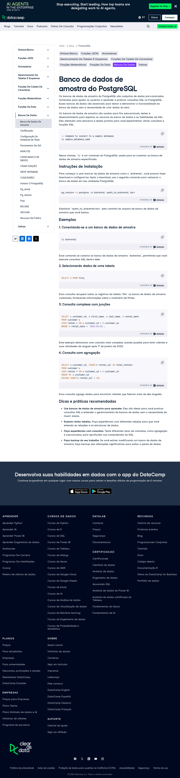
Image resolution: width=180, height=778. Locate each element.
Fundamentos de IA (104, 612)
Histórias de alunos (59, 651)
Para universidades (13, 664)
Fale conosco (55, 683)
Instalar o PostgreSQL (31, 183)
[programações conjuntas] (92, 26)
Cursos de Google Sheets (62, 580)
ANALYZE (25, 151)
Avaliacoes (8, 548)
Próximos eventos (147, 529)
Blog (140, 535)
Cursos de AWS (56, 567)
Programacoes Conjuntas (152, 542)
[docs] (30, 26)
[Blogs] (7, 26)
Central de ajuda (57, 725)
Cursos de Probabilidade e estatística (63, 627)
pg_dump (25, 189)
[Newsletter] (116, 26)
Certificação (26, 130)
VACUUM (25, 212)
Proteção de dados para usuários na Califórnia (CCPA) (87, 768)
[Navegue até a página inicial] (13, 17)
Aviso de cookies (46, 768)
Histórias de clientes (14, 718)
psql (22, 201)
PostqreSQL (84, 46)
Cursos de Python (58, 523)
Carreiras (53, 657)
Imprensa (53, 670)
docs (71, 46)
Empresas (8, 657)
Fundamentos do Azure (106, 606)
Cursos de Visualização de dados (67, 606)
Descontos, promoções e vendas (21, 670)
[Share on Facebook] (29, 238)
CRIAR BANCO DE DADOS (29, 159)
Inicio (62, 46)
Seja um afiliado (57, 732)
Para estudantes (12, 651)
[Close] (176, 6)
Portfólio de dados (148, 580)
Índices (143, 64)
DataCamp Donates (14, 683)
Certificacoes (100, 558)
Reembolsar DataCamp (16, 677)
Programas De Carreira (16, 555)
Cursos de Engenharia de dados (66, 619)
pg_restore (25, 195)
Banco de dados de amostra (30, 123)
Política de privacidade (22, 768)
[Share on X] (36, 238)
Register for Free (160, 6)
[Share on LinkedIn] (22, 238)
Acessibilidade (126, 768)
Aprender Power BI (13, 535)
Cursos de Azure (57, 561)
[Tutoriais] (18, 26)
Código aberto (145, 561)
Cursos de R (55, 529)
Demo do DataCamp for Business (157, 574)
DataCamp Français (59, 709)
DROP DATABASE (29, 172)
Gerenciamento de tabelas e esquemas (84, 59)
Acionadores (109, 53)
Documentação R (147, 567)
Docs (140, 555)
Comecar (98, 523)
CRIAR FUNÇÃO (28, 166)
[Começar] (170, 17)
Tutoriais (142, 548)
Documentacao (101, 542)
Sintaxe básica (68, 53)
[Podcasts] (42, 26)
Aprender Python (12, 523)
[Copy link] (15, 238)
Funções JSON (89, 53)
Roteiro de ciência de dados (19, 574)
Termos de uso (160, 768)
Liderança (53, 677)
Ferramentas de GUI (30, 145)
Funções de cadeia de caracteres (131, 59)
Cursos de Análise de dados (64, 600)
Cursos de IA (55, 593)
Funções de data (100, 64)
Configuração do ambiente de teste (30, 138)
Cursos (6, 567)
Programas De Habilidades (18, 561)
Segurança (99, 535)
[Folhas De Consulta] (62, 26)
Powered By (152, 146)
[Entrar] (155, 17)
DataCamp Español (59, 696)
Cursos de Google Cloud (62, 574)
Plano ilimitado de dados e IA (19, 712)
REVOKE (24, 206)
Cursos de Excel (57, 587)
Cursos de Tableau (59, 548)
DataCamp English (59, 689)
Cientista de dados (104, 564)
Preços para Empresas (15, 699)
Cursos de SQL (56, 535)
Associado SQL (101, 584)
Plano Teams (9, 705)
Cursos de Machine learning (64, 612)
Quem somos (55, 645)
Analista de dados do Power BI (111, 590)
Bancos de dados (124, 64)
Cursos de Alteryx (58, 555)
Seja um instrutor (57, 664)
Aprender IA (9, 529)
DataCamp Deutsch (59, 702)
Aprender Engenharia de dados (20, 542)
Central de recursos (149, 523)
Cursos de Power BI (59, 542)
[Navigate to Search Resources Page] (148, 26)
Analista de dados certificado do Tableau (112, 599)
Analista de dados (103, 571)
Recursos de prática (30, 218)
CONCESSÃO (27, 177)
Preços (97, 529)
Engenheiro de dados (105, 577)
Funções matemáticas (73, 64)
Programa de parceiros (16, 724)
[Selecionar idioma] (141, 17)
